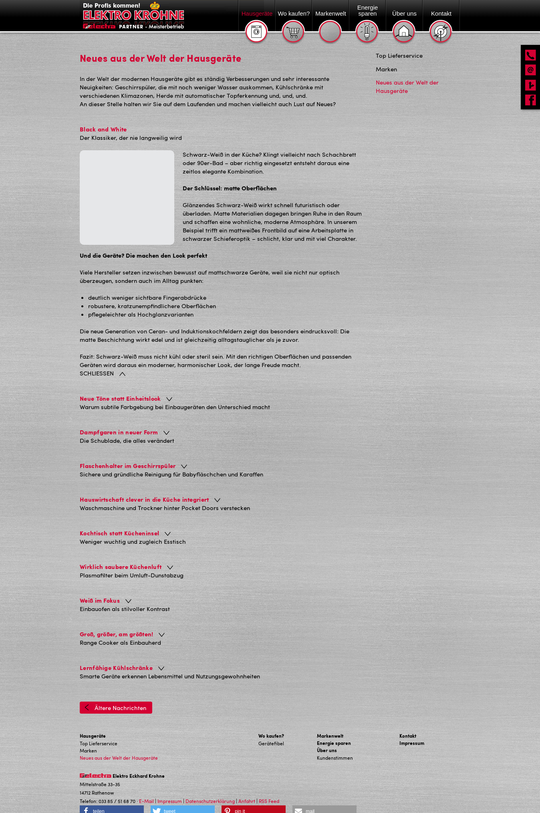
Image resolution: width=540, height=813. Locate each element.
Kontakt (407, 719)
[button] (112, 795)
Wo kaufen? (271, 719)
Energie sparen (334, 726)
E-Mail (146, 784)
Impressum (411, 726)
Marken (88, 733)
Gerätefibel (271, 726)
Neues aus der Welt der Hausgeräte (119, 741)
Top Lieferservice (98, 726)
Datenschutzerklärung (210, 784)
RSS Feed (269, 784)
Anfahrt (246, 784)
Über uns (327, 733)
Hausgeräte (93, 719)
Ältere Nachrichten (115, 691)
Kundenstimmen (335, 741)
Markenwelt (330, 719)
